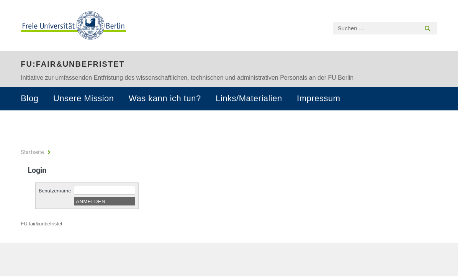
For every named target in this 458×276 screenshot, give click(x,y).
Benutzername (55, 191)
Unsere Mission (83, 98)
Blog (29, 98)
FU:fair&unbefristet (72, 64)
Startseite (32, 152)
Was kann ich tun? (165, 98)
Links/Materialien (249, 98)
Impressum (318, 98)
